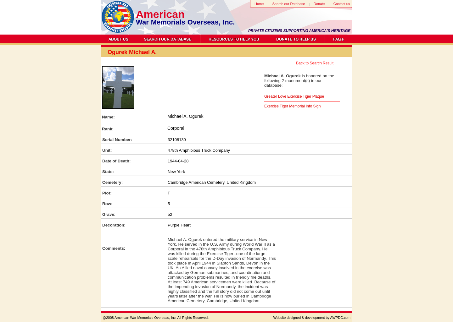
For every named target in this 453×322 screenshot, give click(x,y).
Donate (319, 4)
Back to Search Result (314, 63)
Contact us (341, 4)
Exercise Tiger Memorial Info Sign (292, 106)
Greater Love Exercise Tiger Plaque (294, 96)
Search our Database (288, 4)
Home (259, 4)
